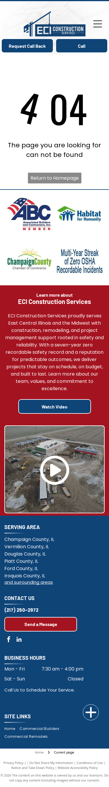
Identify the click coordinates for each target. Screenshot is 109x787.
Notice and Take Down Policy (32, 767)
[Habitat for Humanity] (80, 214)
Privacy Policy (13, 763)
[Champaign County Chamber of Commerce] (29, 261)
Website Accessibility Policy (78, 767)
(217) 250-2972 (21, 610)
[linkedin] (19, 640)
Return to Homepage (55, 178)
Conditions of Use (90, 763)
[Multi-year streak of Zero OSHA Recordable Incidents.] (80, 261)
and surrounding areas (28, 582)
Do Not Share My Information (51, 763)
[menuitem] (11, 729)
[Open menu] (97, 24)
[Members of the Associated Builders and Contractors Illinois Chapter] (29, 214)
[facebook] (8, 640)
